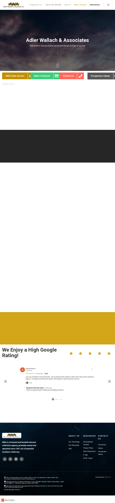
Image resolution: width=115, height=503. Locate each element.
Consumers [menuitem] (102, 441)
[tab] (56, 395)
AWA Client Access (20, 80)
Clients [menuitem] (100, 444)
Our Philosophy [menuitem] (74, 441)
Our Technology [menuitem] (74, 438)
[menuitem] (53, 5)
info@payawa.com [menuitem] (35, 5)
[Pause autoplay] (52, 395)
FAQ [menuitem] (70, 445)
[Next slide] (109, 377)
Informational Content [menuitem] (88, 439)
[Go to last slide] (5, 377)
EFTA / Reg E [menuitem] (88, 454)
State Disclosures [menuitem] (89, 447)
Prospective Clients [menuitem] (102, 449)
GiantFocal (107, 473)
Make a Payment (47, 80)
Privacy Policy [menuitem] (88, 444)
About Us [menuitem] (67, 5)
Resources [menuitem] (89, 432)
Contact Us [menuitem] (103, 433)
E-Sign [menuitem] (85, 451)
